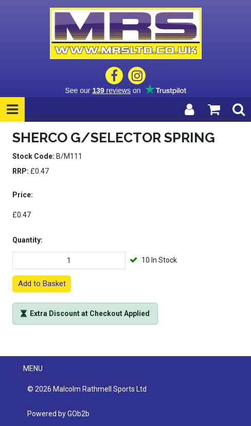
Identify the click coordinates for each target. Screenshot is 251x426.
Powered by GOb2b (58, 414)
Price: (22, 195)
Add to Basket (42, 283)
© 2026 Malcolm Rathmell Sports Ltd (87, 389)
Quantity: (27, 240)
